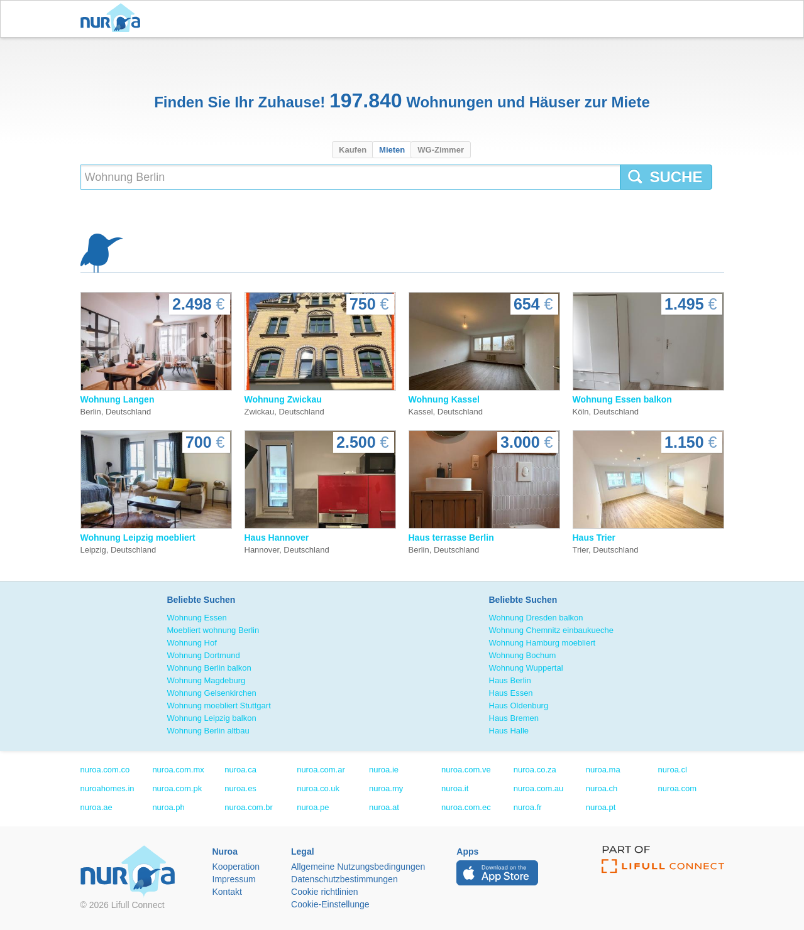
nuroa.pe (313, 807)
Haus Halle (509, 730)
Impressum (234, 879)
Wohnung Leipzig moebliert (137, 538)
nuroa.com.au (539, 788)
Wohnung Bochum (522, 655)
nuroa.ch (602, 788)
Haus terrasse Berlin (451, 538)
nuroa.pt (601, 807)
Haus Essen (511, 693)
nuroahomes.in (107, 788)
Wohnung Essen (197, 617)
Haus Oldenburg (519, 705)
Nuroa (113, 19)
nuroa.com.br (248, 807)
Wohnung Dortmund (203, 655)
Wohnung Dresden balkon (536, 617)
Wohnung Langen (117, 399)
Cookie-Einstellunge (330, 904)
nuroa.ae (96, 807)
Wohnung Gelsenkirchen (211, 693)
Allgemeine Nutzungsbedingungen (358, 867)
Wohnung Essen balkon (622, 399)
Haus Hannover (277, 538)
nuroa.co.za (535, 769)
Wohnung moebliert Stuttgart (219, 705)
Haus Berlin (510, 680)
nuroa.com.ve (466, 769)
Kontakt (227, 892)
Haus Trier (594, 538)
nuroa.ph (168, 807)
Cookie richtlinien (324, 892)
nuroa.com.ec (466, 807)
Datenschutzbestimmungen (344, 879)
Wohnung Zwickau (283, 399)
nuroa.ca (240, 769)
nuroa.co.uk (318, 788)
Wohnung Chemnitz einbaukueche (551, 630)
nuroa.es (240, 788)
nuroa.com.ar (321, 769)
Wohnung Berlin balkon (209, 668)
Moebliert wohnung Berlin (213, 630)
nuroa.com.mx (178, 769)
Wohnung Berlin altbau (208, 730)
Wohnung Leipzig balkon (211, 718)
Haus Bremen (514, 718)
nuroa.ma (603, 769)
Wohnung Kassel (444, 399)
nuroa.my (386, 788)
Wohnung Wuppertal (526, 668)
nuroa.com (677, 788)
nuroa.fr (528, 807)
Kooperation (236, 867)
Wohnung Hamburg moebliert (542, 642)
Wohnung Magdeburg (206, 680)
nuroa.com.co (105, 769)
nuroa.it (454, 788)
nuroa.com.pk (177, 788)
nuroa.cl (672, 769)
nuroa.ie (384, 769)
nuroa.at (384, 807)
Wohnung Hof (192, 642)
